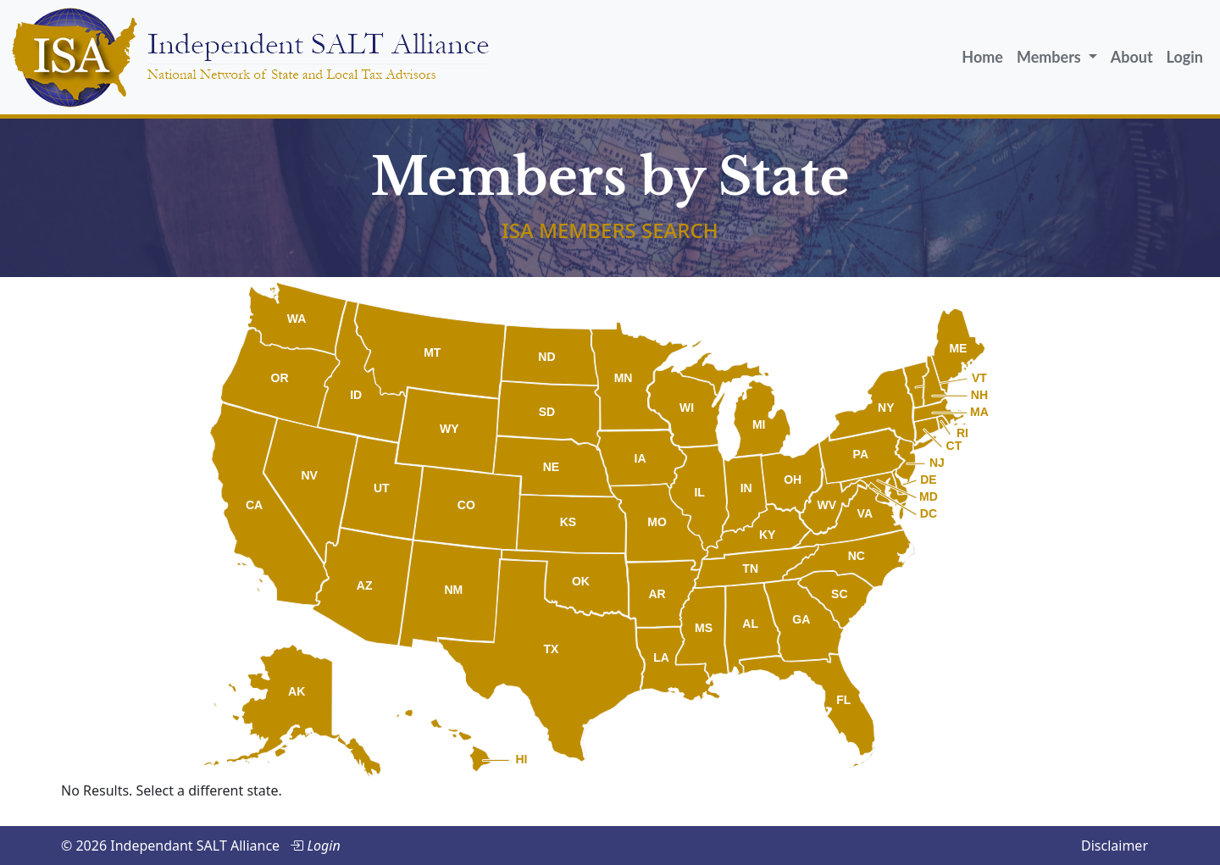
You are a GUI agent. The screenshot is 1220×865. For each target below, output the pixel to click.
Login (1185, 56)
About (1132, 56)
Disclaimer (1114, 845)
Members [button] (1050, 56)
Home (982, 56)
